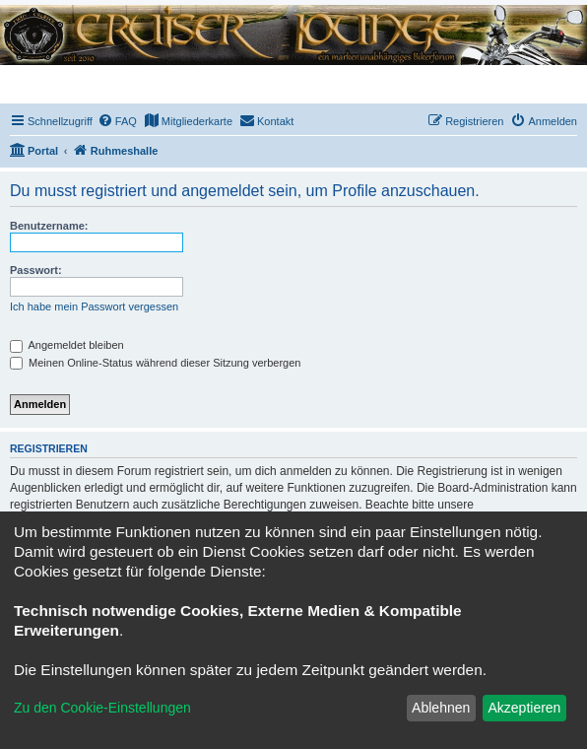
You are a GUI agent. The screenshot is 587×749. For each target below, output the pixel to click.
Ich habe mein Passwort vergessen (94, 306)
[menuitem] (117, 121)
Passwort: (36, 270)
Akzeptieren (524, 707)
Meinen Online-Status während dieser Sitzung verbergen (155, 363)
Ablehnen (441, 707)
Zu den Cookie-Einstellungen (102, 707)
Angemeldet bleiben (67, 345)
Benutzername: (49, 226)
